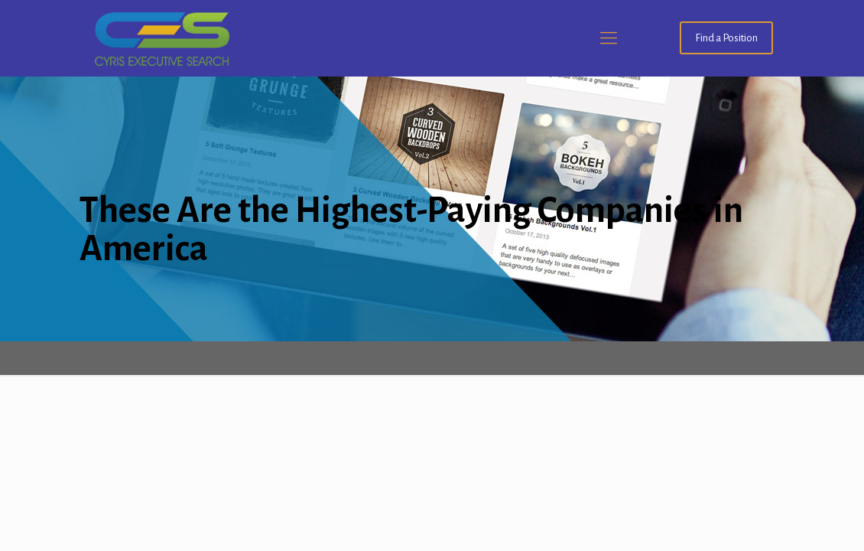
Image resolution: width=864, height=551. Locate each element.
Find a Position (726, 38)
